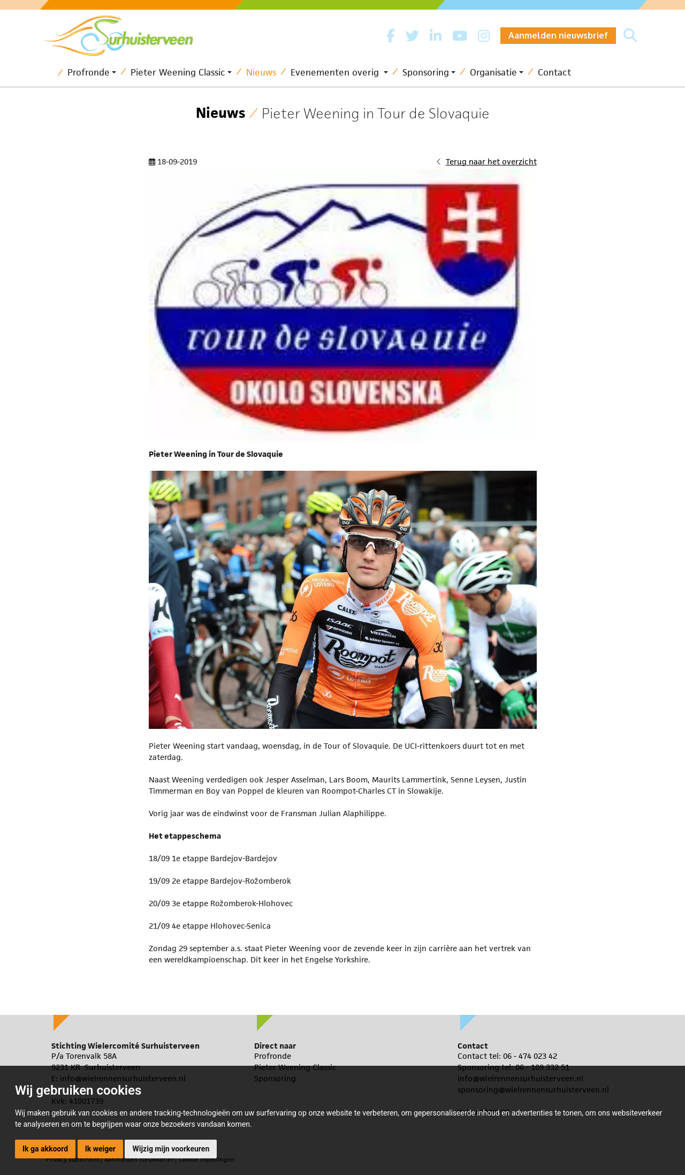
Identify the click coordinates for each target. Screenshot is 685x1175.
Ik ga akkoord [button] (45, 1148)
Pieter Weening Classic (178, 72)
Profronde (88, 72)
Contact (554, 72)
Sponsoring (425, 72)
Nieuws (261, 72)
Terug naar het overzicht (491, 161)
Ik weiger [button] (100, 1148)
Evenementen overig (336, 72)
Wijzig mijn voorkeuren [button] (170, 1148)
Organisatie (493, 72)
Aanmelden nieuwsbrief (558, 35)
